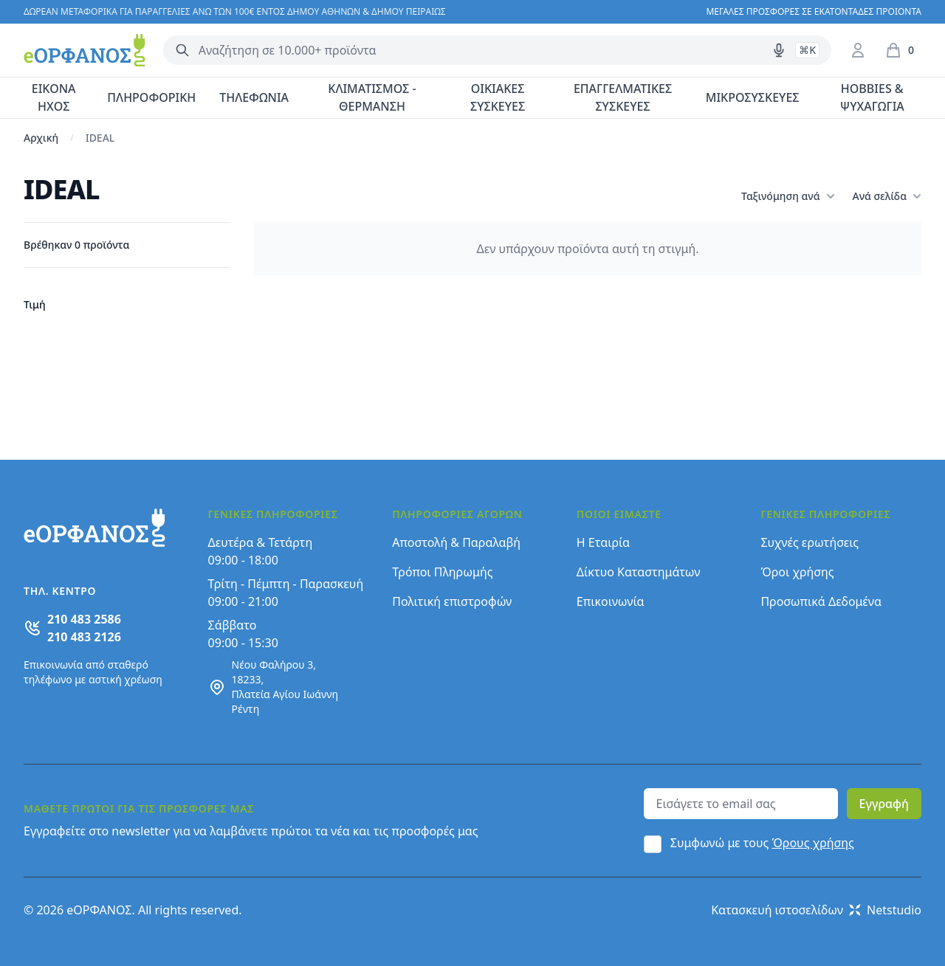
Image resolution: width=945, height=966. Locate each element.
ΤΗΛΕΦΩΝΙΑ (254, 97)
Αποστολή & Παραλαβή (456, 542)
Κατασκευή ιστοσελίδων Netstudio (816, 910)
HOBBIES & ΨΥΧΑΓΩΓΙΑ (872, 97)
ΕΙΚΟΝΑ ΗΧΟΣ (54, 97)
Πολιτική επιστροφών (452, 601)
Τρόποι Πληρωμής (442, 572)
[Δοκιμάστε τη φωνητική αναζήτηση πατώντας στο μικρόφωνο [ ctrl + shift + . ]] (779, 50)
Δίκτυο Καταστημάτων (639, 572)
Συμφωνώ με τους (762, 843)
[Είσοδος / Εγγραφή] (858, 50)
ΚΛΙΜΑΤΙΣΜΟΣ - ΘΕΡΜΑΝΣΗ (372, 97)
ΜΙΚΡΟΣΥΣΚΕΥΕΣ (753, 97)
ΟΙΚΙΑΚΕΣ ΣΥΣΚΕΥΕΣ (497, 97)
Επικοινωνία (611, 601)
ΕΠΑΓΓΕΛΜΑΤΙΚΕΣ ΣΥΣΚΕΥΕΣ (623, 97)
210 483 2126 (84, 637)
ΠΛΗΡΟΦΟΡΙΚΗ (151, 97)
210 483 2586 (84, 619)
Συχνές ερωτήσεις (809, 542)
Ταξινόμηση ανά (787, 196)
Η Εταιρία (603, 542)
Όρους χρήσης (813, 843)
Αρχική (41, 138)
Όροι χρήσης (797, 572)
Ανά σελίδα (887, 196)
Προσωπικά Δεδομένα (821, 601)
